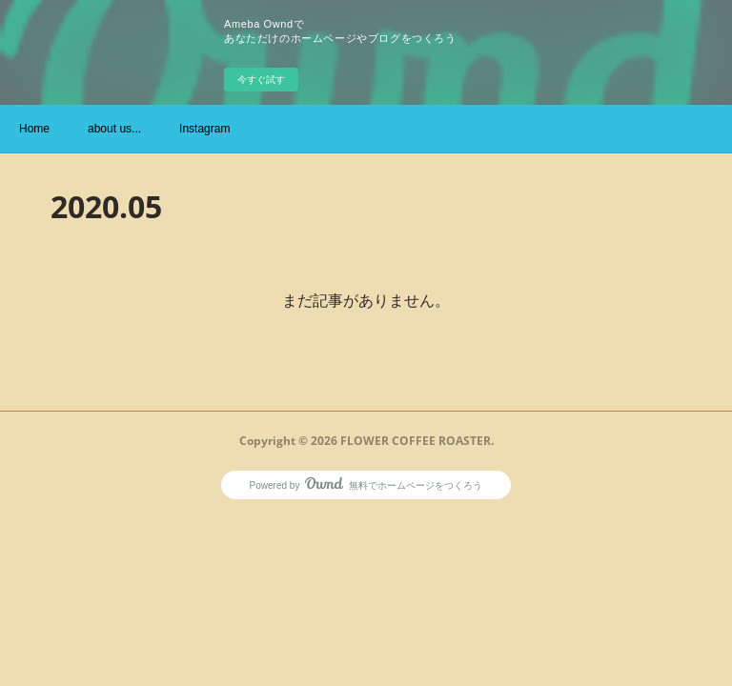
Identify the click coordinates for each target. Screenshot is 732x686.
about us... (114, 128)
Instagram (204, 128)
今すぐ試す (261, 79)
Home (34, 128)
